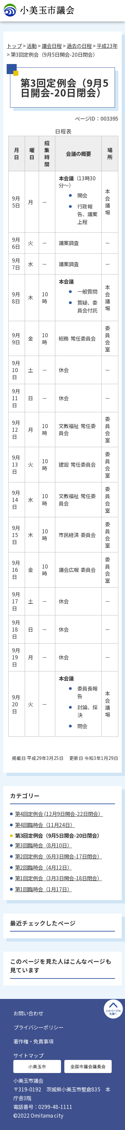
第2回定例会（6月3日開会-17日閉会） (58, 856)
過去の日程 (79, 45)
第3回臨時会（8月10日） (43, 845)
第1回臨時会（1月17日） (43, 889)
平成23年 (107, 45)
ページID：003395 (96, 118)
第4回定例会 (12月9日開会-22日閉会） (59, 813)
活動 (32, 45)
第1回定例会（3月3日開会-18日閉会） (58, 878)
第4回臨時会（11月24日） (45, 824)
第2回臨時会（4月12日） (43, 867)
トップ (14, 45)
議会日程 (52, 45)
